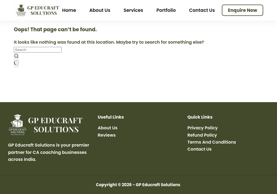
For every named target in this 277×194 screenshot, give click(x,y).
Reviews (107, 135)
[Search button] (16, 60)
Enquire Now (242, 10)
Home (69, 10)
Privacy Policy (202, 128)
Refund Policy (202, 135)
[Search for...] (38, 50)
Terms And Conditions (211, 142)
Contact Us (202, 10)
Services (133, 10)
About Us (99, 10)
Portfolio (166, 10)
